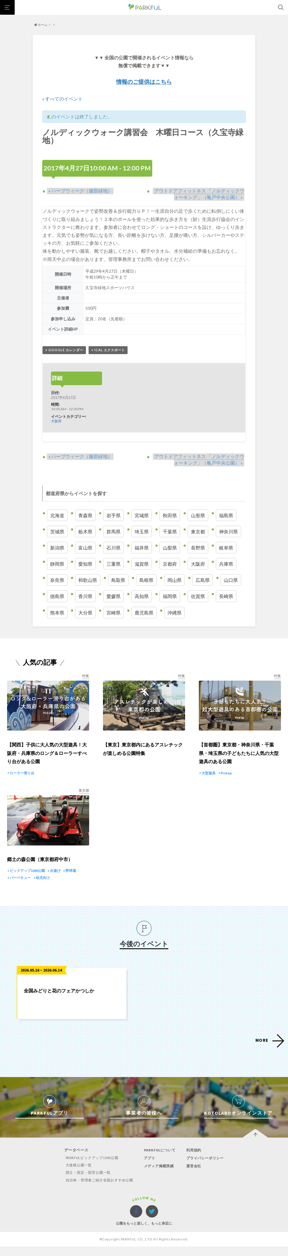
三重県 (113, 564)
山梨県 (170, 548)
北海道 (57, 515)
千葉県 (170, 531)
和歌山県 (87, 580)
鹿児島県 (144, 612)
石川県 (113, 548)
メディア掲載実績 (159, 1176)
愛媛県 (113, 596)
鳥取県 (118, 580)
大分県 (85, 612)
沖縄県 (174, 612)
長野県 (198, 548)
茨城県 (57, 531)
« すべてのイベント (62, 98)
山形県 (198, 515)
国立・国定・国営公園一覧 (85, 1182)
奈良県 (57, 580)
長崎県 (226, 596)
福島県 (226, 515)
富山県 (85, 548)
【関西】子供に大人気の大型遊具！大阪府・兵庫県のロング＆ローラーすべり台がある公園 (47, 758)
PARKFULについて (160, 1160)
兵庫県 (226, 564)
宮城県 (142, 515)
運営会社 (194, 1176)
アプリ (149, 1168)
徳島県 (57, 596)
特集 (85, 676)
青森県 (85, 515)
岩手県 (113, 515)
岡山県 (174, 580)
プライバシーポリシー (206, 1168)
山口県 (231, 580)
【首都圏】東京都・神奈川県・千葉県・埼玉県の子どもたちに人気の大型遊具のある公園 (239, 758)
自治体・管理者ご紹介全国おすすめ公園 (97, 1189)
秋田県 (170, 515)
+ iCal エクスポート (108, 350)
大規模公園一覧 (75, 1175)
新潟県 (57, 548)
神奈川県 (228, 531)
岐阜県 (226, 548)
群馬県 (113, 531)
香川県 (85, 596)
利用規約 (194, 1160)
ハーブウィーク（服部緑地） (79, 190)
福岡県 (170, 596)
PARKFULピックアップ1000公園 (89, 1167)
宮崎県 (113, 612)
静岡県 (57, 564)
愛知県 (85, 564)
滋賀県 (142, 564)
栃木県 (85, 531)
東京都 (198, 531)
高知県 (142, 596)
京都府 (170, 564)
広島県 (203, 580)
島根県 (146, 580)
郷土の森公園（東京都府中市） (40, 869)
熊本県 (57, 612)
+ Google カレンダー (64, 350)
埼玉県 (142, 531)
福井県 (142, 548)
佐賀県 (198, 596)
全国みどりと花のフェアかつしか (59, 1000)
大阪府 (56, 421)
